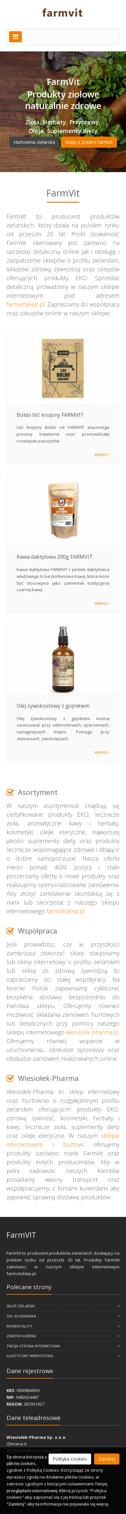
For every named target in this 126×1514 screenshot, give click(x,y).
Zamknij (106, 1459)
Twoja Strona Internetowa (63, 1346)
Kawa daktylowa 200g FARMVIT (55, 556)
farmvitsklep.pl (26, 304)
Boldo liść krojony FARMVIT (50, 414)
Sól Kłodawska (63, 1316)
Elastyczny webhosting (63, 1355)
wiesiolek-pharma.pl (92, 1032)
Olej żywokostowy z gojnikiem (53, 705)
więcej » (101, 454)
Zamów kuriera (63, 1335)
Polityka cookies (70, 1459)
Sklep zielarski (63, 1305)
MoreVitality (63, 1326)
